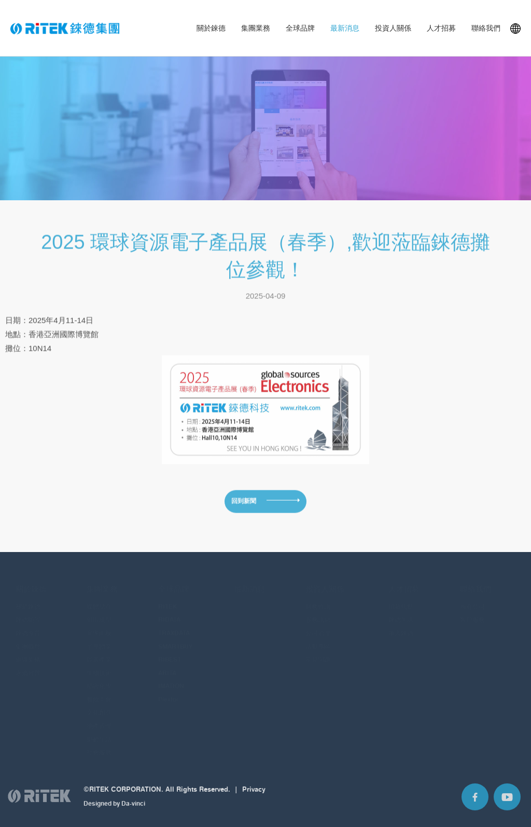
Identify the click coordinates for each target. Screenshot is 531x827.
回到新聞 (243, 505)
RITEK (167, 599)
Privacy (254, 794)
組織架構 (28, 652)
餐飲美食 (99, 692)
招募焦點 (400, 599)
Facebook (475, 801)
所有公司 (472, 599)
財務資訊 (317, 599)
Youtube (507, 801)
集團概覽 (28, 639)
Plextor (168, 692)
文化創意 (99, 705)
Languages (515, 28)
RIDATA (169, 612)
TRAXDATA (174, 626)
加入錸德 (400, 626)
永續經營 (28, 665)
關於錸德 (211, 28)
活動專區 (317, 639)
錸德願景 (28, 612)
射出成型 (99, 612)
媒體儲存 (99, 599)
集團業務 (255, 28)
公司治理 (317, 626)
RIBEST (169, 652)
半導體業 (99, 639)
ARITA (167, 665)
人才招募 (441, 28)
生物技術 (99, 665)
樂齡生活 (99, 732)
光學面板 (99, 626)
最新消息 (344, 28)
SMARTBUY (175, 639)
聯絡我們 (485, 28)
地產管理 (99, 719)
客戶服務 (472, 612)
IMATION (171, 679)
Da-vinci (133, 808)
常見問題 (317, 652)
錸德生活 (400, 612)
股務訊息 (317, 612)
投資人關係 (393, 28)
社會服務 (99, 745)
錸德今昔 (28, 626)
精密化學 (99, 679)
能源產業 (99, 652)
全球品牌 (300, 28)
